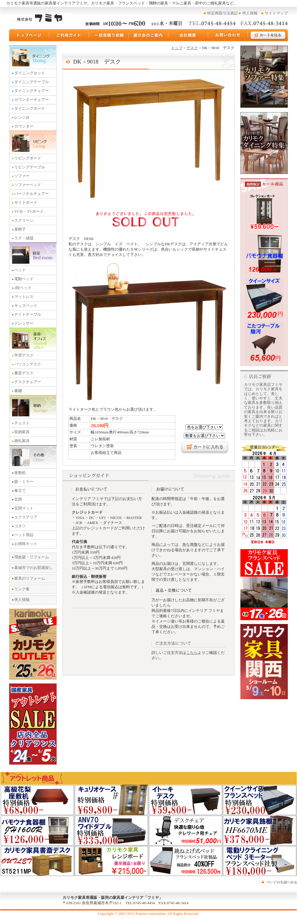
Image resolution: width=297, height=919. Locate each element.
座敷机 (20, 473)
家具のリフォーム (29, 578)
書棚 (18, 391)
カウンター (23, 126)
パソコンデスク (27, 364)
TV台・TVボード (29, 211)
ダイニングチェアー (31, 91)
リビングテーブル (29, 167)
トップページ (28, 35)
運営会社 (188, 35)
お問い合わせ (228, 35)
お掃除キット (25, 544)
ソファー (22, 176)
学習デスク (23, 355)
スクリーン (23, 220)
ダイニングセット (29, 73)
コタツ (20, 526)
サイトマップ (276, 13)
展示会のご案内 (148, 35)
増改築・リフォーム (31, 557)
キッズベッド (25, 306)
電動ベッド (23, 279)
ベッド (20, 270)
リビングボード (27, 158)
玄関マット (23, 508)
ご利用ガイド (69, 35)
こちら (192, 653)
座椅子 (20, 229)
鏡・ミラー (23, 482)
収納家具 (22, 432)
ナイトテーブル (27, 314)
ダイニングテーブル (31, 82)
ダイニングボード (29, 109)
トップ (177, 48)
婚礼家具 (22, 441)
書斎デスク (23, 373)
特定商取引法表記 (222, 13)
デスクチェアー (27, 382)
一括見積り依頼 (109, 35)
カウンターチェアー (31, 100)
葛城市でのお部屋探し (33, 568)
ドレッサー (23, 323)
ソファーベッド (27, 185)
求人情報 (250, 13)
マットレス (23, 297)
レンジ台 (22, 117)
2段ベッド (22, 288)
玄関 (18, 499)
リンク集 (22, 589)
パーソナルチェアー (31, 194)
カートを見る (268, 35)
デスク (192, 48)
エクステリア (25, 517)
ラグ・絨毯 (23, 238)
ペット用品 (23, 535)
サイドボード (25, 203)
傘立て (20, 490)
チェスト (22, 423)
